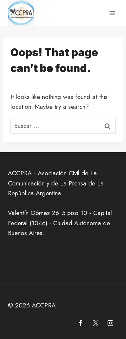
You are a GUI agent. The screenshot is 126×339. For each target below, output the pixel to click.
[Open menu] (112, 13)
